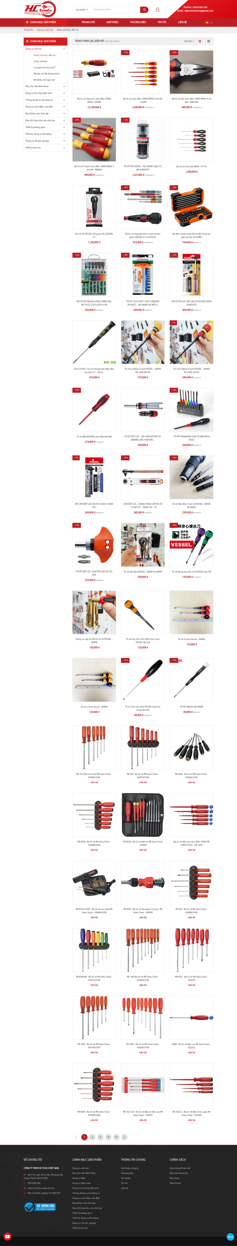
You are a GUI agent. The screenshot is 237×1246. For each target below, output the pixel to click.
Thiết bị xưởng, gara (35, 127)
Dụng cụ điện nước (81, 1183)
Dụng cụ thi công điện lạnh (38, 93)
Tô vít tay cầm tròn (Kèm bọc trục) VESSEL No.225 (143, 641)
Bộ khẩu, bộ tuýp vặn (44, 80)
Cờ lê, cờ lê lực (40, 61)
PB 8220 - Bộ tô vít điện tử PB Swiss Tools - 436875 (143, 843)
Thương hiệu (138, 22)
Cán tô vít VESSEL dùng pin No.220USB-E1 (94, 236)
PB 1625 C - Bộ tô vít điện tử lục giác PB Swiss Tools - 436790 (191, 1114)
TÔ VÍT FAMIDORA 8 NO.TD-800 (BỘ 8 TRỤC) (192, 438)
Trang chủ (88, 22)
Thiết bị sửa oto (33, 148)
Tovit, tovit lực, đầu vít (44, 55)
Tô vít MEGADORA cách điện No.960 (94, 437)
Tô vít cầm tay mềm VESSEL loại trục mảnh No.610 (142, 708)
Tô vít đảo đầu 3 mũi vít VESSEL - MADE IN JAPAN (191, 506)
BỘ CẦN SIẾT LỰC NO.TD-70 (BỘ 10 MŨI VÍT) (94, 506)
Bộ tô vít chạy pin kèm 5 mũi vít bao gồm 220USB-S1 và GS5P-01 (142, 236)
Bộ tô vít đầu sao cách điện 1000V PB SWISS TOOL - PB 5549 (192, 843)
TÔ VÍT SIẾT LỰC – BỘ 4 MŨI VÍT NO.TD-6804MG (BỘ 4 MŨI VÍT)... (142, 438)
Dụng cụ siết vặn (45, 30)
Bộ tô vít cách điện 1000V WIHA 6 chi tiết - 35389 (142, 101)
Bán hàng (174, 1178)
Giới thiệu (112, 22)
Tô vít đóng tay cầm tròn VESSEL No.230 (191, 572)
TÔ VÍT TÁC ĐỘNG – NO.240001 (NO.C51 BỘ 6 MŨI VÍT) (143, 168)
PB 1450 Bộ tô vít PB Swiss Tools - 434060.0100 (143, 979)
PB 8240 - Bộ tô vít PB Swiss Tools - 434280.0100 (94, 843)
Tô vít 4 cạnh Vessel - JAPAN (191, 639)
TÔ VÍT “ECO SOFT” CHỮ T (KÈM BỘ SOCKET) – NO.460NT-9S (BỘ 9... (142, 303)
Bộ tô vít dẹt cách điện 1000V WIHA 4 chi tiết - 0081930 (191, 101)
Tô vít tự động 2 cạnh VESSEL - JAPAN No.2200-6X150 (143, 371)
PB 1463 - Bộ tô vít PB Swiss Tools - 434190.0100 (94, 1046)
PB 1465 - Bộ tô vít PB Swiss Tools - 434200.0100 (142, 1046)
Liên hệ (182, 22)
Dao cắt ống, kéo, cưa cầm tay (40, 120)
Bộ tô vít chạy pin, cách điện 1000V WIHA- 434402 (94, 101)
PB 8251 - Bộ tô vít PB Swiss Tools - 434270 (191, 979)
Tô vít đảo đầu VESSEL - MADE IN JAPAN (143, 572)
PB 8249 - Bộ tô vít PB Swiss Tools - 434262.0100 (191, 776)
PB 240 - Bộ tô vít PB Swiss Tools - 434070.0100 (143, 776)
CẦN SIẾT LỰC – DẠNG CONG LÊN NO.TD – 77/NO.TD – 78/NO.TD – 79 (142, 506)
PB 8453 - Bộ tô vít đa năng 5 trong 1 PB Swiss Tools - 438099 (142, 911)
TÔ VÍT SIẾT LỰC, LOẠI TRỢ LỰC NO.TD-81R (94, 573)
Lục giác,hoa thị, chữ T (44, 67)
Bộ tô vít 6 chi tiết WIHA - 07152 (191, 166)
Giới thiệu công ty (129, 1168)
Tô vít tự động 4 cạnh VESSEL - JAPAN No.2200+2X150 (191, 371)
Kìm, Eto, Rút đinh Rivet (37, 86)
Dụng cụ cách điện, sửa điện (39, 107)
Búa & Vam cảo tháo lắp (37, 113)
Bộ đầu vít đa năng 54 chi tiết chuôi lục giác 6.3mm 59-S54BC (192, 236)
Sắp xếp (189, 41)
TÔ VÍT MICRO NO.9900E (191, 707)
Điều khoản (175, 1183)
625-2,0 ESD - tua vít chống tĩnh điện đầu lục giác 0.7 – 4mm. (94, 371)
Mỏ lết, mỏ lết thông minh (47, 74)
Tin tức (162, 22)
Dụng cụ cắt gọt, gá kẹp (37, 141)
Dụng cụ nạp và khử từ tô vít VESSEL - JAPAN (94, 641)
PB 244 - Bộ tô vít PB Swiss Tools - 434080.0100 (192, 911)
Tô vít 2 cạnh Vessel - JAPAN (94, 707)
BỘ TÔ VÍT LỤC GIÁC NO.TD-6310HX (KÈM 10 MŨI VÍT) (191, 303)
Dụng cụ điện (79, 1178)
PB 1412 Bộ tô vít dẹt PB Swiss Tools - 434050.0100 (94, 776)
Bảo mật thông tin (179, 1173)
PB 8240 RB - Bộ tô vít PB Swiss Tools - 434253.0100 (94, 979)
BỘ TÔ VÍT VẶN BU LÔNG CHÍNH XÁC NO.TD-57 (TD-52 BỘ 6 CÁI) (94, 303)
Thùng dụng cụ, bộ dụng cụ (39, 100)
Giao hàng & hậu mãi (180, 1168)
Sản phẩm (126, 1178)
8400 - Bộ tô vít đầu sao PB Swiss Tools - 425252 (191, 1046)
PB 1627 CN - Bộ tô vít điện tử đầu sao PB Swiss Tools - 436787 (143, 1114)
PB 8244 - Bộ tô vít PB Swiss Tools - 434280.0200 (94, 1114)
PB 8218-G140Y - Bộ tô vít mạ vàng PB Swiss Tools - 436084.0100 (94, 911)
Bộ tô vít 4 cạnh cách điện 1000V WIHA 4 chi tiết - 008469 (94, 168)
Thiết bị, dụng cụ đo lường (38, 134)
